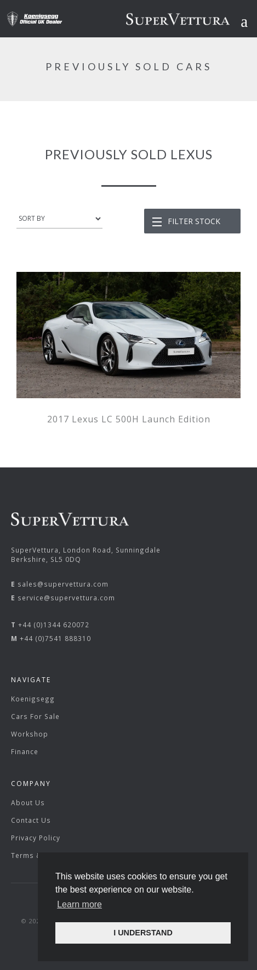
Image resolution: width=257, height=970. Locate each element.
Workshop (29, 733)
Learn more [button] (79, 904)
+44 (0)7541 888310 (55, 638)
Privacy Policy (35, 837)
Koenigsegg (33, 698)
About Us (28, 802)
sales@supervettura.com (63, 583)
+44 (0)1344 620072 (53, 624)
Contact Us (31, 820)
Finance (24, 751)
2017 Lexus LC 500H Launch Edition (128, 419)
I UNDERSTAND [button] (143, 932)
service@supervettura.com (66, 597)
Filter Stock (194, 221)
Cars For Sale (35, 716)
